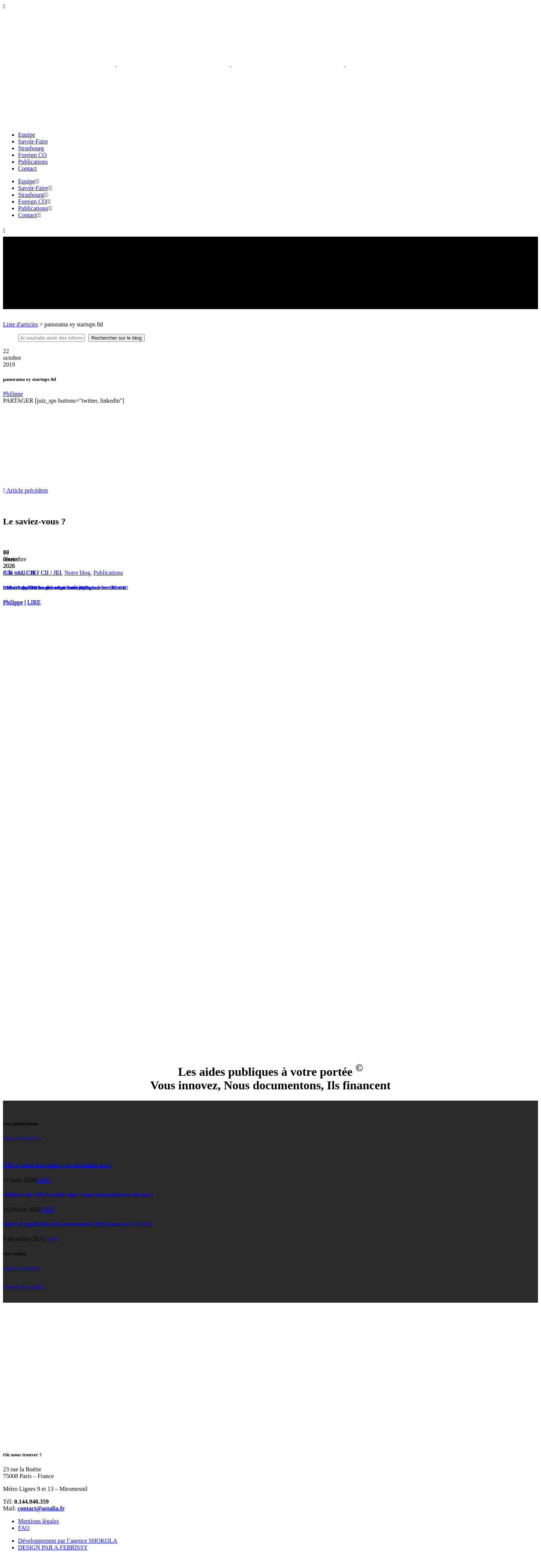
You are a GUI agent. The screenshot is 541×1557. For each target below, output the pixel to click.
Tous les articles (22, 1138)
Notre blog (78, 572)
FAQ (24, 1528)
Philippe (13, 394)
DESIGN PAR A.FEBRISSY (53, 1547)
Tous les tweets (21, 1268)
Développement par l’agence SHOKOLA (67, 1540)
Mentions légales (38, 1521)
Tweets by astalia (23, 1287)
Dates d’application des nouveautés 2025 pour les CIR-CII (65, 587)
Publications (108, 572)
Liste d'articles (20, 324)
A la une (13, 572)
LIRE (34, 602)
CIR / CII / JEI (43, 572)
